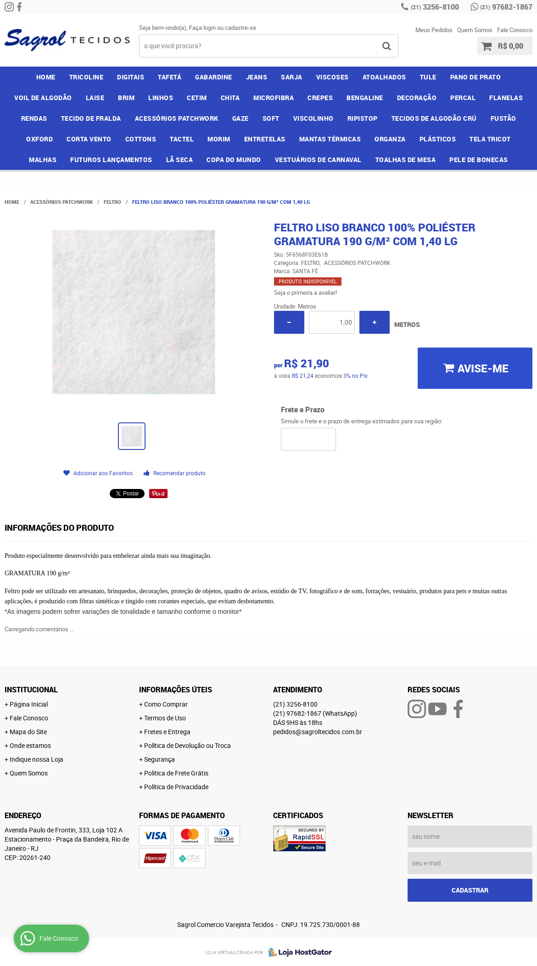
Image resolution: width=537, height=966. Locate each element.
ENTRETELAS (264, 139)
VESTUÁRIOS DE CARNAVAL (318, 159)
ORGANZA (390, 139)
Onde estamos (30, 745)
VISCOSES (332, 77)
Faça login (202, 27)
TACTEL (182, 139)
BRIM (126, 97)
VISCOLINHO (313, 118)
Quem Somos (474, 30)
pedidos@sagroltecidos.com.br (317, 731)
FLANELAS (506, 97)
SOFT (271, 118)
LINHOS (160, 97)
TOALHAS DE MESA (405, 159)
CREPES (320, 97)
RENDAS (34, 118)
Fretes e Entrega (167, 731)
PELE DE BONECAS (478, 159)
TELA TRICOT (490, 139)
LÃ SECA (179, 159)
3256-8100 (435, 7)
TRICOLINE (86, 77)
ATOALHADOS (384, 77)
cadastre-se (240, 27)
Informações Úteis (175, 690)
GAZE (240, 118)
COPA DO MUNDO (234, 159)
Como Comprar (166, 704)
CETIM (197, 97)
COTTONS (141, 139)
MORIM (218, 139)
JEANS (257, 77)
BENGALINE (365, 97)
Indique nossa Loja (36, 759)
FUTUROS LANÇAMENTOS (111, 159)
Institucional (31, 690)
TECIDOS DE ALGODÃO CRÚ (434, 118)
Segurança (159, 759)
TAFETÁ (169, 77)
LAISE (95, 97)
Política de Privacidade (176, 786)
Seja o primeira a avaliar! (305, 292)
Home (46, 77)
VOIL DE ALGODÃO (43, 97)
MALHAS (42, 159)
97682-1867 (506, 7)
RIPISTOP (362, 118)
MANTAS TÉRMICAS (330, 139)
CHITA (230, 97)
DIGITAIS (130, 77)
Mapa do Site (28, 731)
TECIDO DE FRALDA (91, 118)
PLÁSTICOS (438, 139)
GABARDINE (213, 77)
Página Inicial (29, 704)
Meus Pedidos (434, 30)
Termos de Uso (165, 717)
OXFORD (39, 139)
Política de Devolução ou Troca (187, 745)
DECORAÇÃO (417, 97)
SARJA (291, 77)
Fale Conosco (514, 30)
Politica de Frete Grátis (176, 773)
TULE (428, 77)
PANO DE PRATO (475, 77)
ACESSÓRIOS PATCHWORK (176, 118)
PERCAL (462, 97)
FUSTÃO (503, 118)
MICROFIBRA (273, 97)
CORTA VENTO (89, 139)
